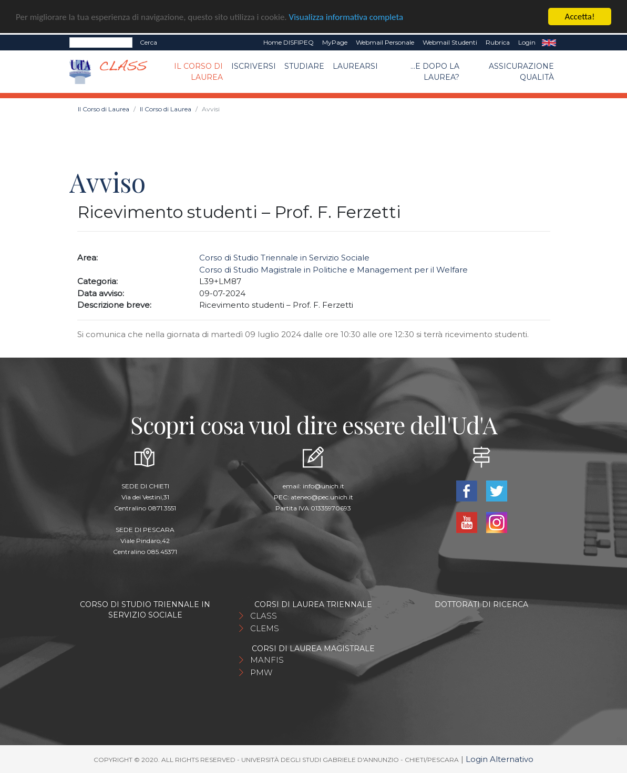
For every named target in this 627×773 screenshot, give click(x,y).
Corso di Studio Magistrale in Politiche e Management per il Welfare (333, 270)
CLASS (263, 616)
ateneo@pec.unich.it (322, 497)
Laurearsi (355, 65)
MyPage (334, 42)
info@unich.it (323, 486)
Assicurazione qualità (521, 71)
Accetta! (580, 16)
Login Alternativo (499, 759)
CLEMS (264, 628)
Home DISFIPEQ (288, 42)
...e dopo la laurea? (434, 71)
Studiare (304, 65)
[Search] (100, 42)
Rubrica (498, 42)
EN (549, 42)
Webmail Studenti (450, 42)
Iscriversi (253, 65)
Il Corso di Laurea (198, 71)
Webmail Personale (385, 42)
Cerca (148, 42)
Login (527, 42)
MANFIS (267, 660)
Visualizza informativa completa (346, 16)
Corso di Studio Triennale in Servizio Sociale (284, 258)
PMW (261, 672)
